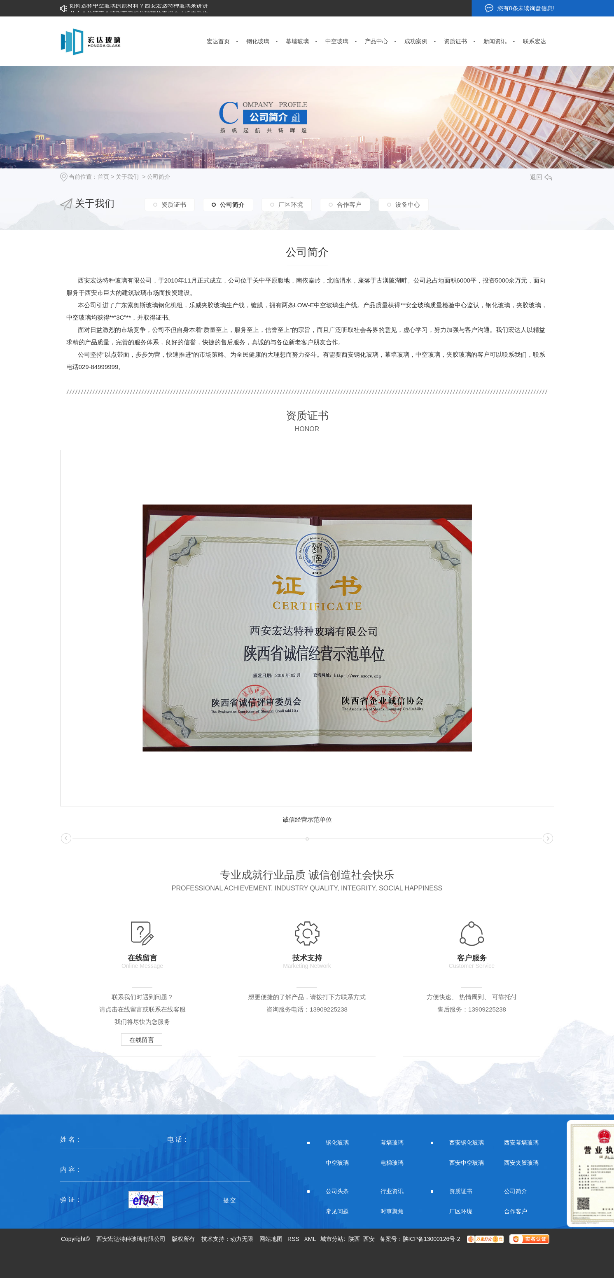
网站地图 (270, 1239)
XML (310, 1239)
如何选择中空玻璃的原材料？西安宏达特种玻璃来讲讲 (139, 8)
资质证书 (173, 204)
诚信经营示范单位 (307, 819)
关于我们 (127, 176)
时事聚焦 (392, 1211)
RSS (293, 1239)
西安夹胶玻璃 (521, 1162)
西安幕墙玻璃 (521, 1142)
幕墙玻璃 (392, 1142)
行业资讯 (392, 1191)
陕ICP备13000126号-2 (431, 1239)
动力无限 (241, 1239)
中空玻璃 (337, 1162)
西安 (369, 1239)
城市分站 (331, 1239)
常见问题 (337, 1211)
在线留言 (141, 1039)
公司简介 (158, 176)
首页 (103, 176)
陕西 (354, 1239)
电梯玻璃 (392, 1162)
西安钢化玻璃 (466, 1142)
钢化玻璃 (337, 1142)
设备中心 (407, 204)
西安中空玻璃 (466, 1162)
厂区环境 (290, 204)
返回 (541, 176)
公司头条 (337, 1191)
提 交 (229, 1200)
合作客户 (349, 204)
